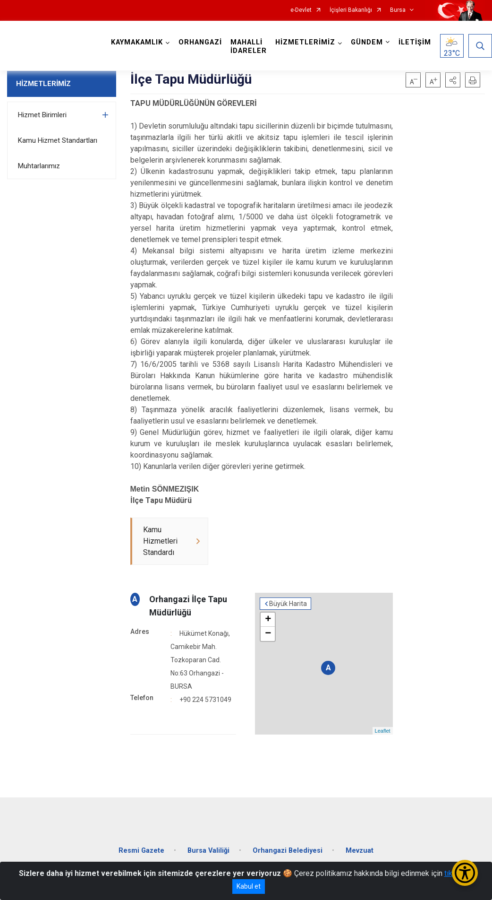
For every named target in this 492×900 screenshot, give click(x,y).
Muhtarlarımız (39, 166)
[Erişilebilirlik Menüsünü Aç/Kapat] (465, 873)
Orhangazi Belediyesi (287, 851)
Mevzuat (359, 851)
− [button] (268, 634)
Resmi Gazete (141, 851)
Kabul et (249, 886)
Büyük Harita (288, 603)
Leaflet (382, 731)
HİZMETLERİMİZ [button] (305, 42)
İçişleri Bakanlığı (351, 10)
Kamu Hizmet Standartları (57, 140)
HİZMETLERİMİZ (43, 83)
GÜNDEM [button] (367, 42)
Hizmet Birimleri (42, 115)
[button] (452, 79)
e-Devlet (301, 10)
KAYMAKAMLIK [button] (137, 42)
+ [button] (268, 620)
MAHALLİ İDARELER (248, 46)
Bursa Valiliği (208, 851)
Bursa (398, 10)
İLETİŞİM (415, 42)
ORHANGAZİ (200, 42)
